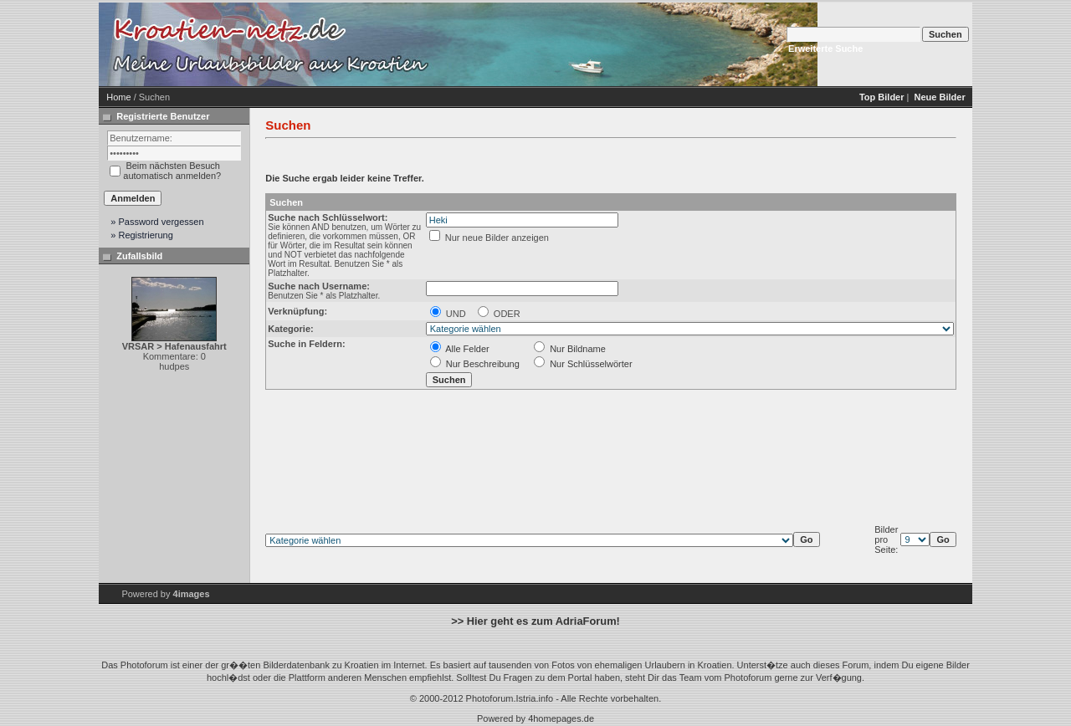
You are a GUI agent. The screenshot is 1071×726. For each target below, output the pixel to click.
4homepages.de (561, 718)
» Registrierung (141, 235)
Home (118, 97)
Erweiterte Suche (825, 48)
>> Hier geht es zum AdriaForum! (535, 621)
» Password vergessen (156, 222)
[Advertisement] (575, 44)
